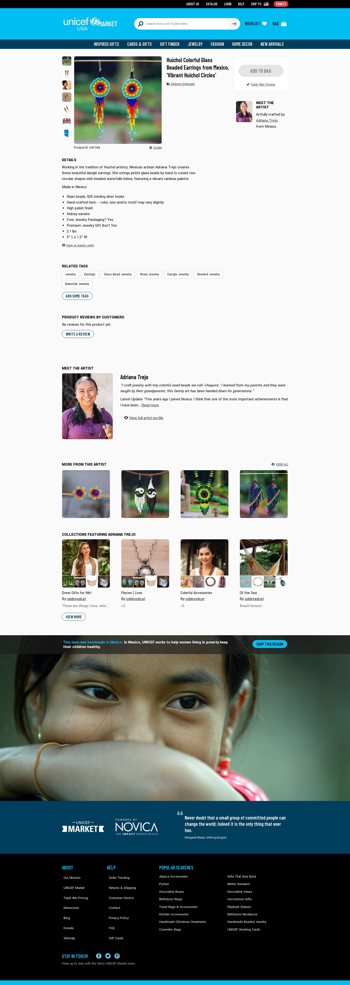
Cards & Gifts (142, 41)
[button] (67, 58)
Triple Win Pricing (73, 886)
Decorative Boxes (170, 886)
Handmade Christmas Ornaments (181, 916)
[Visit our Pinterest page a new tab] (117, 939)
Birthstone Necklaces (241, 908)
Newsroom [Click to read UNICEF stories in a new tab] (69, 894)
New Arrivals (272, 41)
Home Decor (243, 41)
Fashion (218, 41)
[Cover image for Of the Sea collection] (264, 559)
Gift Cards (113, 916)
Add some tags (76, 291)
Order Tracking (116, 872)
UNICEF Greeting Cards (242, 923)
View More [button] (73, 612)
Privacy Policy (116, 901)
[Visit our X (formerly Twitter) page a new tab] (108, 939)
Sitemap (67, 916)
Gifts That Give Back (240, 872)
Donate (67, 908)
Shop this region (270, 639)
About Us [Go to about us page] (194, 4)
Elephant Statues (238, 901)
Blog (65, 901)
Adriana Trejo (134, 372)
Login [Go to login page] (228, 4)
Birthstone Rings (170, 894)
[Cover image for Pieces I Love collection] (145, 559)
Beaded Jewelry (200, 271)
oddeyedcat (76, 594)
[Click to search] (234, 22)
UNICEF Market (71, 879)
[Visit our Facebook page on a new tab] (99, 939)
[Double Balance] (145, 489)
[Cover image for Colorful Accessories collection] (204, 559)
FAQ (110, 908)
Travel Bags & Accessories (177, 901)
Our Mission (70, 872)
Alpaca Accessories (172, 872)
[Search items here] (181, 22)
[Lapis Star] (86, 489)
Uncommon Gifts (239, 894)
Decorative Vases (239, 886)
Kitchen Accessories (172, 908)
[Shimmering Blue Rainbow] (264, 489)
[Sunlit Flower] (204, 489)
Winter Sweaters (238, 879)
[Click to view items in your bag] (279, 22)
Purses (164, 879)
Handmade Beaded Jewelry (245, 916)
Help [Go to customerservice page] (242, 4)
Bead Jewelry (145, 271)
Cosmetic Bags (169, 923)
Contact (112, 894)
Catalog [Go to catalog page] (212, 4)
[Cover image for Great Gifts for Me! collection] (86, 559)
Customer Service (118, 886)
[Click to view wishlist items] (256, 22)
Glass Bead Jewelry (115, 271)
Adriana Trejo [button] (266, 116)
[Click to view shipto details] (260, 4)
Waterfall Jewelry (76, 280)
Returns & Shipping (119, 879)
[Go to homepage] (92, 22)
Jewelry (197, 41)
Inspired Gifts (110, 41)
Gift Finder (171, 41)
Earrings (88, 271)
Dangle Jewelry (172, 271)
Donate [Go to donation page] (281, 4)
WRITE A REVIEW (77, 329)
